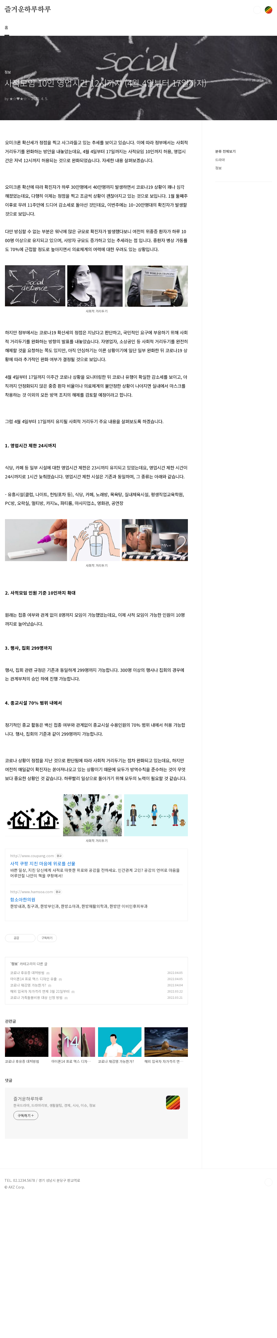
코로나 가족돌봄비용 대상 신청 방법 (36, 1067)
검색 (257, 10)
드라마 (220, 308)
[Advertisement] (96, 782)
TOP (269, 1252)
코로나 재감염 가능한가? (28, 1054)
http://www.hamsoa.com (31, 961)
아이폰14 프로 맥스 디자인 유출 (33, 1048)
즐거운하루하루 (27, 9)
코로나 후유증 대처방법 (27, 1042)
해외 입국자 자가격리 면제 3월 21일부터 (39, 1060)
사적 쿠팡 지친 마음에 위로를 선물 (42, 933)
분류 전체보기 (225, 300)
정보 (14, 1033)
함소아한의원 (22, 969)
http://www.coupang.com (32, 925)
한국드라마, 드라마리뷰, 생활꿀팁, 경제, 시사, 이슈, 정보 (54, 1174)
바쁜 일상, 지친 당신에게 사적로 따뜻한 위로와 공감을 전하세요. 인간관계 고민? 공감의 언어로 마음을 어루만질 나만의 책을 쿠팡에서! (95, 942)
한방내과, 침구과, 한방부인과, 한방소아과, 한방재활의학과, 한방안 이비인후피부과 (79, 975)
